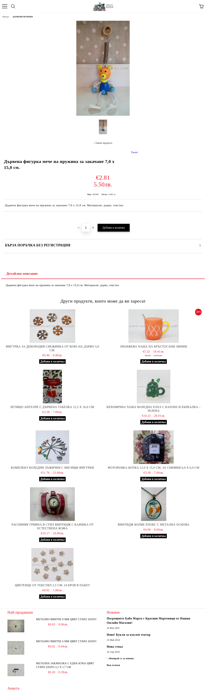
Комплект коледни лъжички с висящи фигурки (52, 467)
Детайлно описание (22, 273)
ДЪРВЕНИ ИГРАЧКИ (23, 17)
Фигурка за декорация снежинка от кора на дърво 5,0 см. (52, 348)
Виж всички (113, 665)
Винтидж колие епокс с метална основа (153, 524)
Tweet (134, 152)
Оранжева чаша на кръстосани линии (153, 346)
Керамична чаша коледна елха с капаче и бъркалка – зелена (154, 408)
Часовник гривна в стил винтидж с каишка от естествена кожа (52, 526)
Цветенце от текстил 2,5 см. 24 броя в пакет (52, 585)
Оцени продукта (103, 143)
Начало (6, 17)
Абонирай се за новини (121, 658)
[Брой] (86, 228)
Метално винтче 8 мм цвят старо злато (66, 619)
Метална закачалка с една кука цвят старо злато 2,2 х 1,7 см (65, 665)
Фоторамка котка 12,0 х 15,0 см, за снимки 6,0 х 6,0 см (153, 467)
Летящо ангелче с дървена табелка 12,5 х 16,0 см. (52, 407)
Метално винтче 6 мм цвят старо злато (66, 641)
